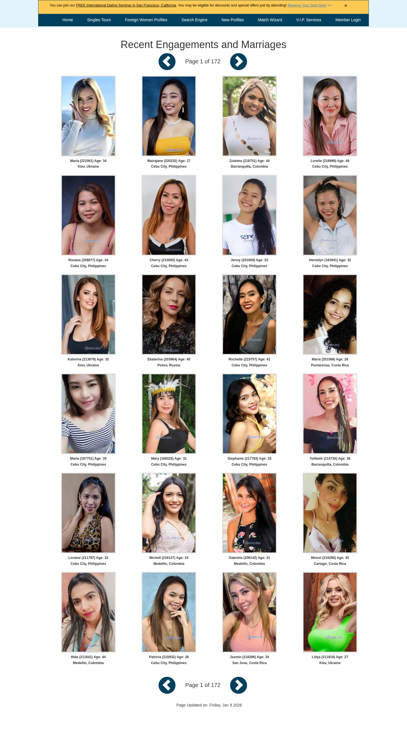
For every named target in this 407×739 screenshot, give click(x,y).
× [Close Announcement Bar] (345, 5)
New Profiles (233, 20)
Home (67, 20)
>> (310, 5)
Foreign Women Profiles (146, 20)
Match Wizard (270, 20)
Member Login (348, 20)
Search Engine (194, 20)
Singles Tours (99, 20)
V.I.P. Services (308, 20)
